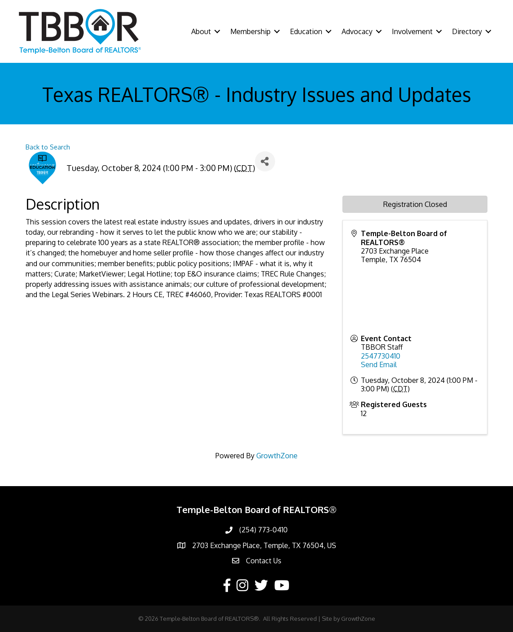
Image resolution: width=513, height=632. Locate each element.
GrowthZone (277, 455)
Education (306, 31)
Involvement (412, 31)
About (201, 31)
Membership (250, 31)
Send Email (379, 364)
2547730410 (380, 355)
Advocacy (357, 31)
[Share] (265, 161)
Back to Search (48, 147)
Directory (467, 31)
